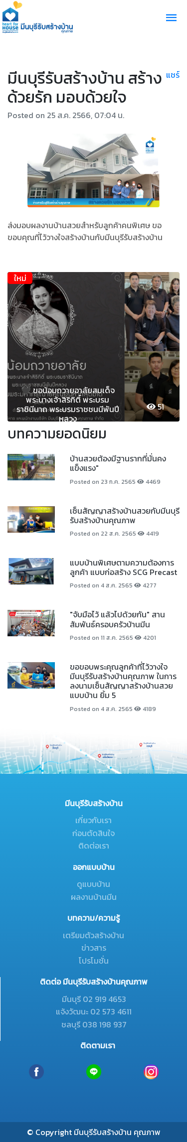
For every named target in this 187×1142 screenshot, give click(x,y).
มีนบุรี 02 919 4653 (94, 999)
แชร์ (173, 75)
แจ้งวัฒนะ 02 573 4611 (94, 1011)
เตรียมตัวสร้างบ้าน (93, 935)
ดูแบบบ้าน (93, 884)
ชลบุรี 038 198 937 (94, 1024)
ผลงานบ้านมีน (94, 897)
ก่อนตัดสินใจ (93, 833)
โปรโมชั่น (94, 961)
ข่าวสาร (93, 948)
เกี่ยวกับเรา (93, 820)
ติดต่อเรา (93, 846)
